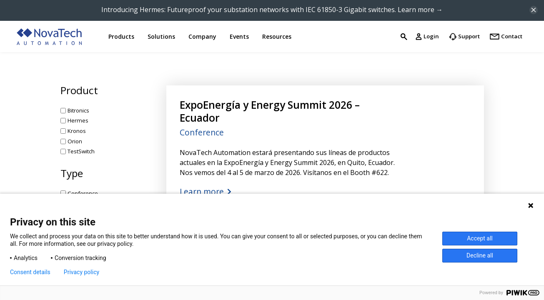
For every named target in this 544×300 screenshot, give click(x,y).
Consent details (30, 272)
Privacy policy (81, 272)
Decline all (479, 255)
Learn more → (420, 9)
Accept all (480, 238)
